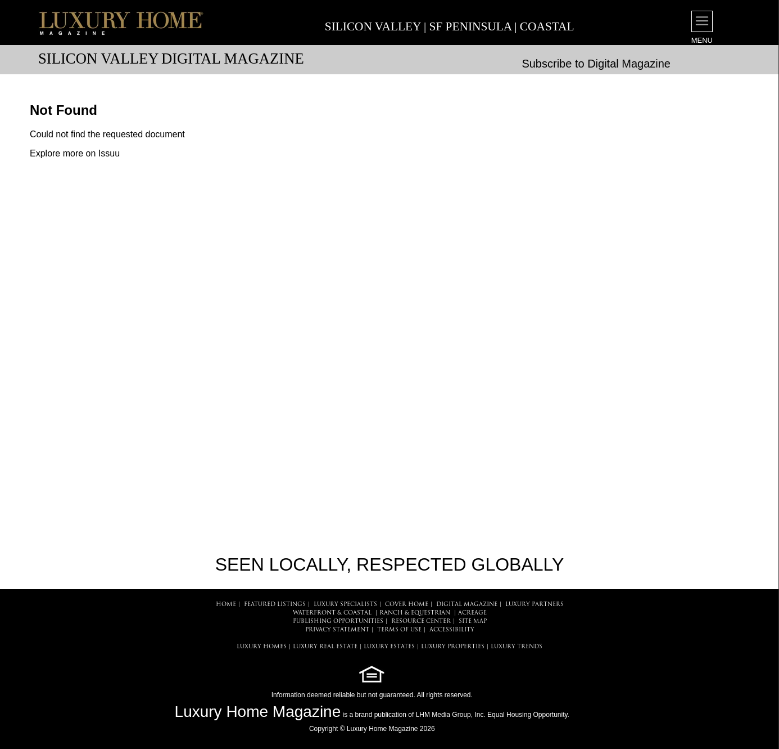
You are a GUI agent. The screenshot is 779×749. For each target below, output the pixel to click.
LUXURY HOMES (262, 647)
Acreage (472, 613)
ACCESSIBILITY (451, 630)
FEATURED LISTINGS (275, 605)
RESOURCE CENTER (421, 621)
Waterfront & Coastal (332, 613)
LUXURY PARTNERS (534, 605)
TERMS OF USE (399, 630)
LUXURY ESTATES (389, 647)
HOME (226, 605)
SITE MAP (473, 621)
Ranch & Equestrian (414, 613)
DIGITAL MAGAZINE (466, 605)
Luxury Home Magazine (258, 711)
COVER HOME (406, 605)
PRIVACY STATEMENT (337, 630)
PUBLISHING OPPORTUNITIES (338, 621)
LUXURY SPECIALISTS (345, 605)
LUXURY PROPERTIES (452, 647)
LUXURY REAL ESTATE (325, 647)
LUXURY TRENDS (516, 647)
